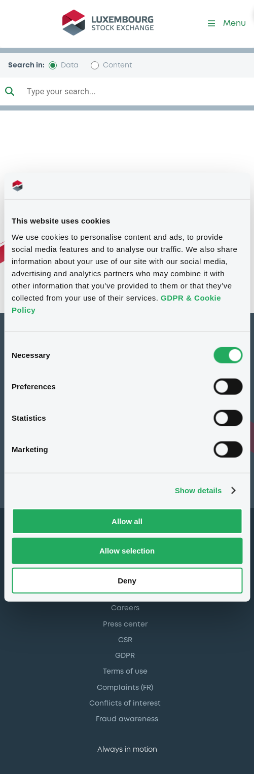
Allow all (127, 521)
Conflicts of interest (125, 704)
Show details (198, 490)
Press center (125, 624)
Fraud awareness (127, 719)
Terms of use (125, 672)
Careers (125, 608)
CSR (125, 640)
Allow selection (127, 550)
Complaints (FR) (125, 688)
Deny (127, 580)
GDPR (125, 656)
